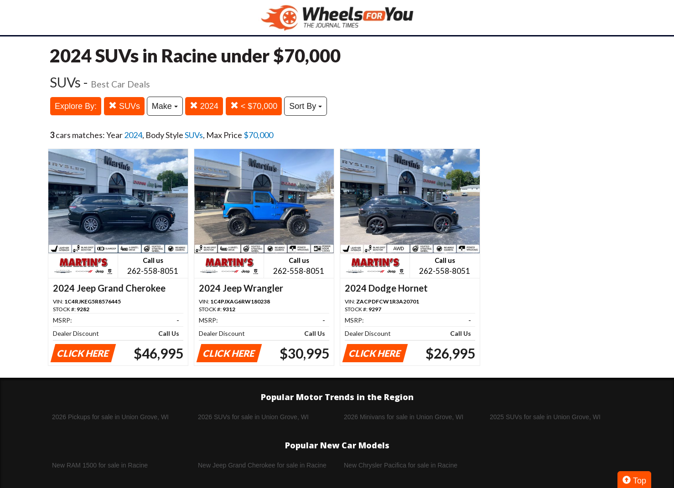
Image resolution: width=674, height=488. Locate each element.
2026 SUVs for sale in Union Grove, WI (253, 417)
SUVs (124, 106)
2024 (204, 106)
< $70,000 (254, 106)
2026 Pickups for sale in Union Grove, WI (110, 417)
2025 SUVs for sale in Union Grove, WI (545, 417)
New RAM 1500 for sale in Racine (100, 465)
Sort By (305, 106)
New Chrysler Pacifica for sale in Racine (400, 465)
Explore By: (76, 106)
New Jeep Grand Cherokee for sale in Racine (262, 465)
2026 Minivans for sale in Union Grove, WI (403, 417)
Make (165, 106)
